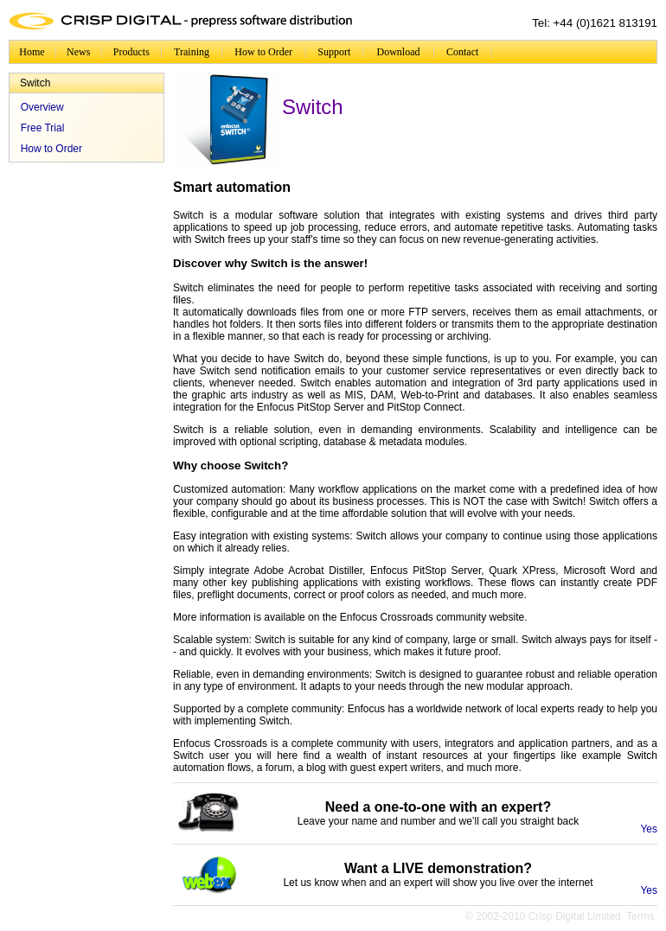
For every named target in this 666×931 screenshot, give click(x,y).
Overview (42, 107)
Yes (648, 829)
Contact (462, 52)
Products (131, 52)
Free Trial (43, 128)
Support (333, 52)
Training (191, 52)
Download (398, 52)
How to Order (263, 52)
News (78, 52)
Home (31, 52)
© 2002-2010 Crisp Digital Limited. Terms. (561, 916)
